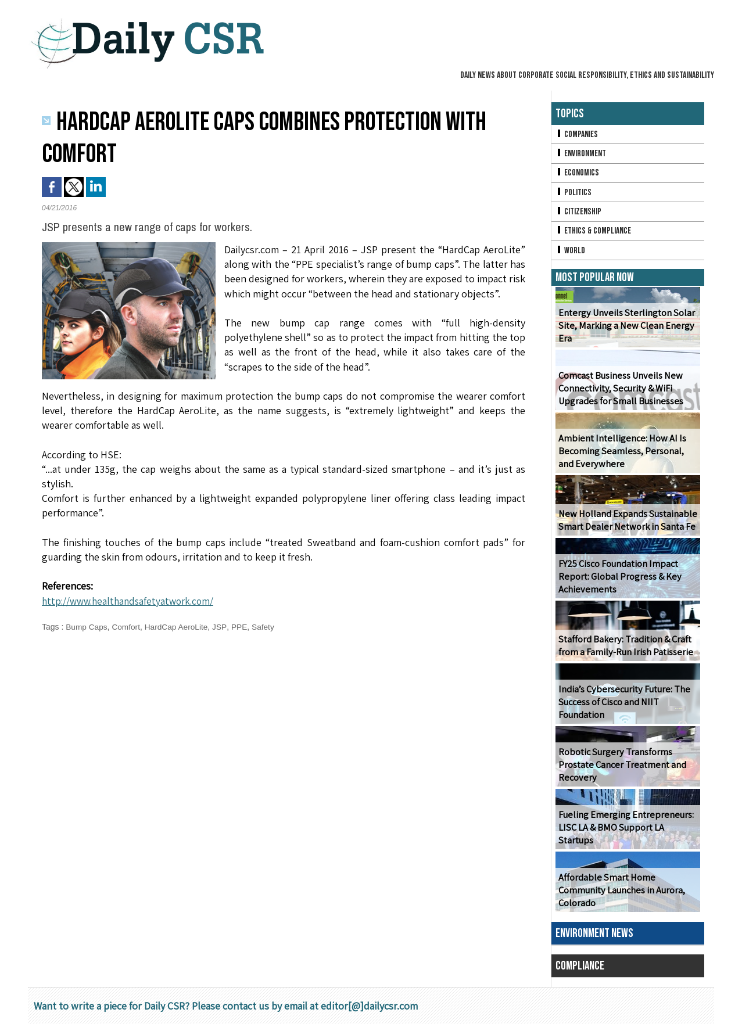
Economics (577, 173)
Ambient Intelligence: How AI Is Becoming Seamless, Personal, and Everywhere (619, 454)
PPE (242, 626)
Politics (573, 193)
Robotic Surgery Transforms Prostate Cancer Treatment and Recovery (621, 768)
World (570, 252)
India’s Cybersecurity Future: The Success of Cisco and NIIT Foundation (622, 705)
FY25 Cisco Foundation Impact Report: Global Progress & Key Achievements (618, 580)
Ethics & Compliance (594, 233)
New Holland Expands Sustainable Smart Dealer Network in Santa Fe (625, 523)
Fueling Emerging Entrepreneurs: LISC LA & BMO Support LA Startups (627, 837)
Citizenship (578, 213)
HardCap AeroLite (178, 626)
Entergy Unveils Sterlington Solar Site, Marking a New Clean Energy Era (624, 329)
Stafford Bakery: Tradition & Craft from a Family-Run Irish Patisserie (624, 649)
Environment (581, 154)
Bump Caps (87, 626)
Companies (576, 134)
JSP (223, 626)
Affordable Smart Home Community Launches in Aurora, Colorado (621, 893)
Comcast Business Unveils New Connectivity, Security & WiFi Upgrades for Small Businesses (619, 392)
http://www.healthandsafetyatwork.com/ (132, 601)
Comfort (127, 626)
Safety (266, 626)
